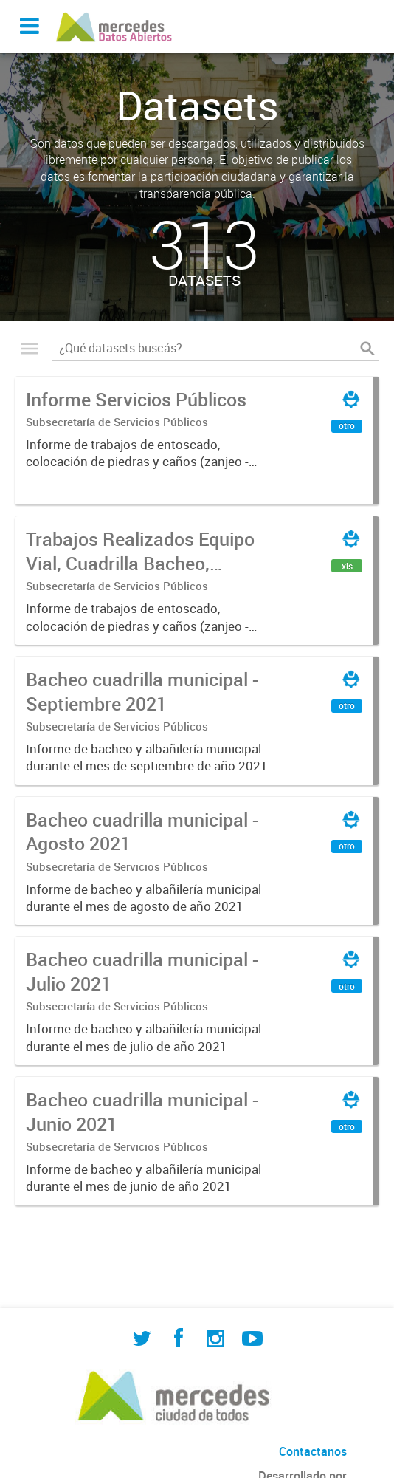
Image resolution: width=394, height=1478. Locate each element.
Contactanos (313, 1451)
